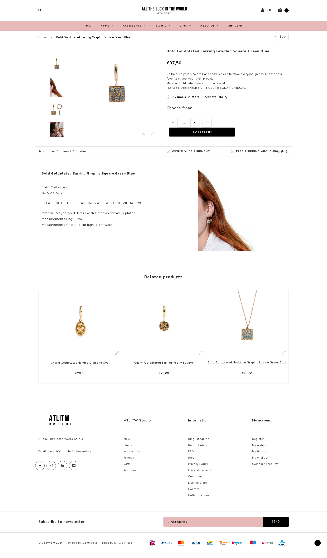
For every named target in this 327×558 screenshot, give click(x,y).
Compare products (265, 469)
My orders (259, 450)
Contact (193, 494)
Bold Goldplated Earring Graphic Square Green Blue (93, 40)
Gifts (185, 28)
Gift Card (235, 28)
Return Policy (197, 450)
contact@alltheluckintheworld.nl (70, 456)
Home (107, 28)
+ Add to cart (202, 135)
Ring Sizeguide (198, 443)
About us (209, 28)
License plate (197, 487)
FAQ (191, 456)
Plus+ (130, 547)
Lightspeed (90, 547)
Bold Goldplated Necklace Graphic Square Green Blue (247, 366)
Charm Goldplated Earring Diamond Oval (80, 366)
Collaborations (199, 500)
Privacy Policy (198, 469)
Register (258, 443)
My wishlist (260, 462)
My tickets (259, 456)
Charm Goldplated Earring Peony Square (163, 366)
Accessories (134, 28)
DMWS (118, 547)
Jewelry (162, 28)
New (88, 28)
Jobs (191, 462)
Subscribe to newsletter (61, 526)
